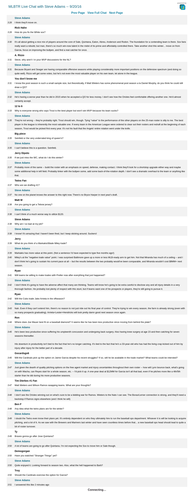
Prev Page (78, 12)
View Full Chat (97, 12)
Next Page (116, 12)
